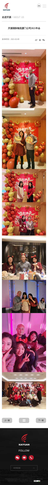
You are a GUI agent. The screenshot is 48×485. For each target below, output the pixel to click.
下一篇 (41, 420)
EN (39, 6)
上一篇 (7, 420)
